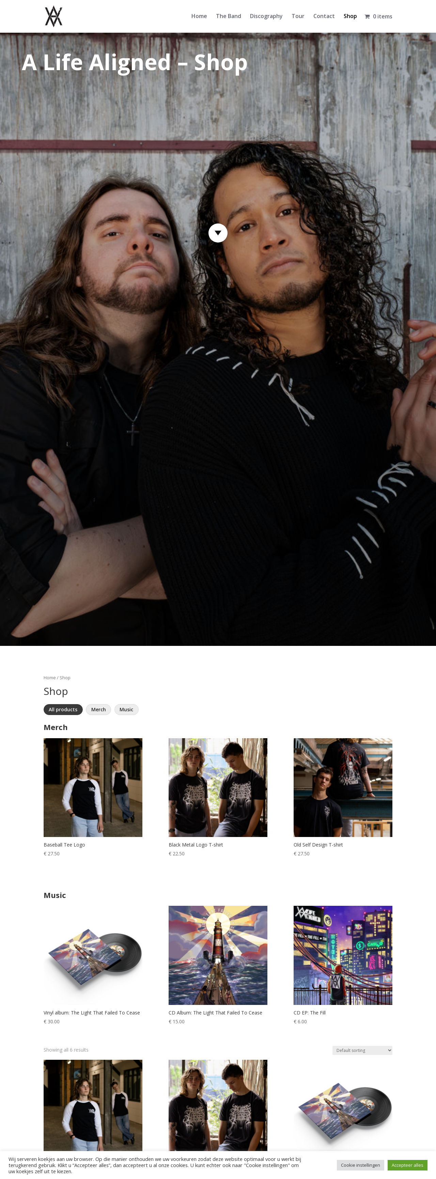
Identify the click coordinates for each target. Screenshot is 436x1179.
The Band (228, 17)
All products (63, 709)
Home (199, 17)
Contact (324, 17)
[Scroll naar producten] (218, 233)
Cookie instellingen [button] (360, 1165)
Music (126, 709)
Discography (266, 17)
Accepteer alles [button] (407, 1165)
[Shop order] (362, 1050)
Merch (98, 709)
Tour (298, 17)
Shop (350, 17)
